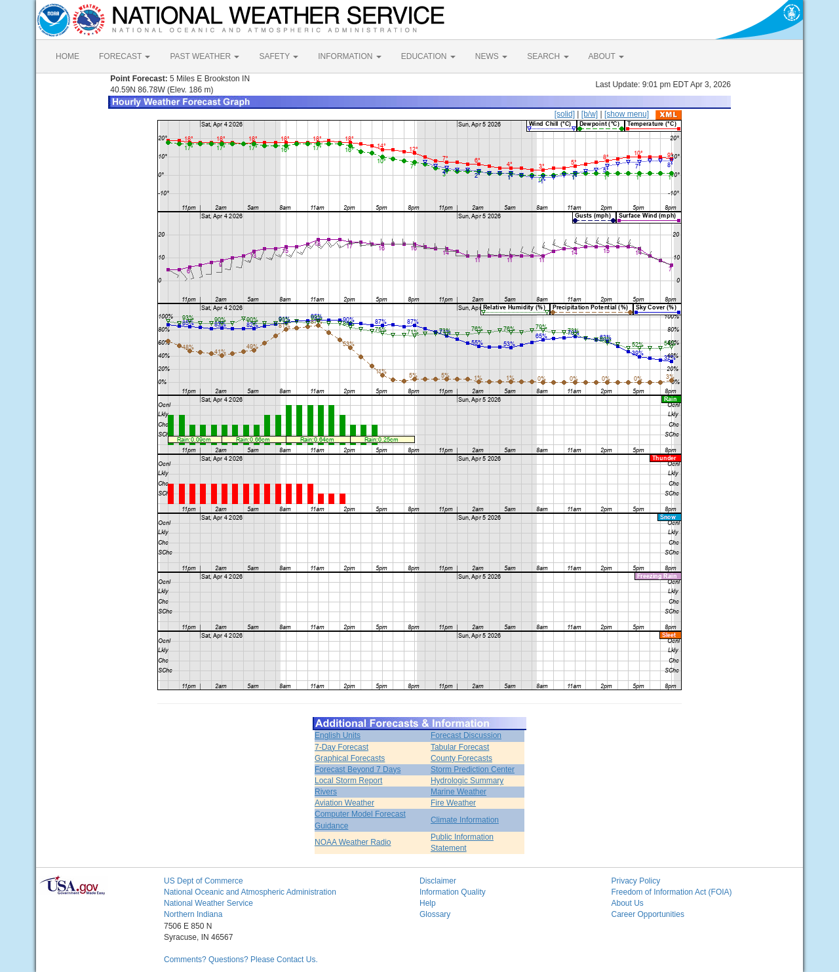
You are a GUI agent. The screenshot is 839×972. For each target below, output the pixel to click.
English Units (338, 735)
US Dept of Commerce (203, 880)
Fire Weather (453, 802)
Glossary (435, 914)
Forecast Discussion (466, 735)
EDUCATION (428, 56)
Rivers (326, 791)
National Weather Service (208, 903)
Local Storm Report (348, 780)
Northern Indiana (193, 914)
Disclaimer (438, 880)
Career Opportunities (648, 914)
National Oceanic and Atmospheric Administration (250, 892)
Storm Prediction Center (473, 769)
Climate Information (465, 820)
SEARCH (547, 56)
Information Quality (453, 892)
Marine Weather (458, 791)
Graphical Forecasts (350, 758)
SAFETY (278, 56)
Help (428, 903)
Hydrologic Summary (467, 780)
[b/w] (589, 114)
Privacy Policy (636, 880)
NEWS (491, 56)
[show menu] (626, 114)
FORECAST (124, 56)
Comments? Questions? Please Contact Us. (241, 959)
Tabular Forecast (460, 747)
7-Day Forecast (341, 747)
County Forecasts (461, 758)
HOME (67, 56)
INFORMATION (349, 56)
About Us (628, 903)
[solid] (565, 114)
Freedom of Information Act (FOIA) (672, 892)
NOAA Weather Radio (353, 842)
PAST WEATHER (204, 56)
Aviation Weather (344, 802)
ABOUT (606, 56)
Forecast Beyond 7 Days (357, 769)
